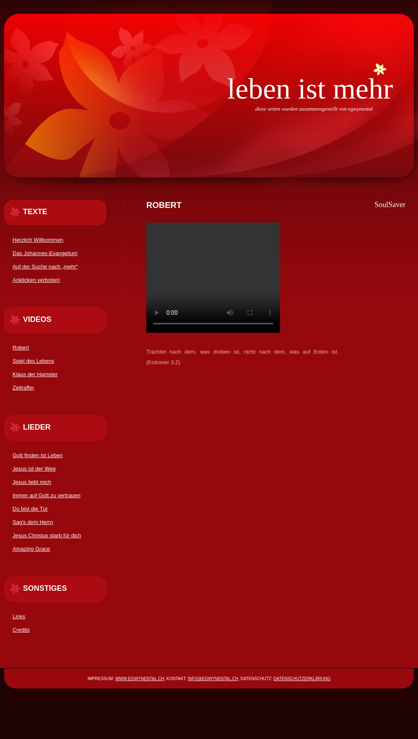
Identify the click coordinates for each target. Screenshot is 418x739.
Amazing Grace (31, 549)
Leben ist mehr (310, 89)
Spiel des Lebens (33, 361)
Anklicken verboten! (36, 280)
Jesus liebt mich (32, 482)
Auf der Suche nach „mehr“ (45, 266)
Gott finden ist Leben (38, 455)
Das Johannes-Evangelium (45, 253)
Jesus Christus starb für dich (47, 535)
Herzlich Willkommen (38, 240)
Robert (21, 347)
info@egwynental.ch (213, 678)
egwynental (360, 109)
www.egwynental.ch (139, 678)
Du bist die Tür (30, 509)
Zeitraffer (23, 388)
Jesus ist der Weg (34, 469)
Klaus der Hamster (35, 374)
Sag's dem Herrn (33, 522)
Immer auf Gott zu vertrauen (47, 495)
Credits (21, 630)
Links (19, 616)
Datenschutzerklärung (302, 678)
